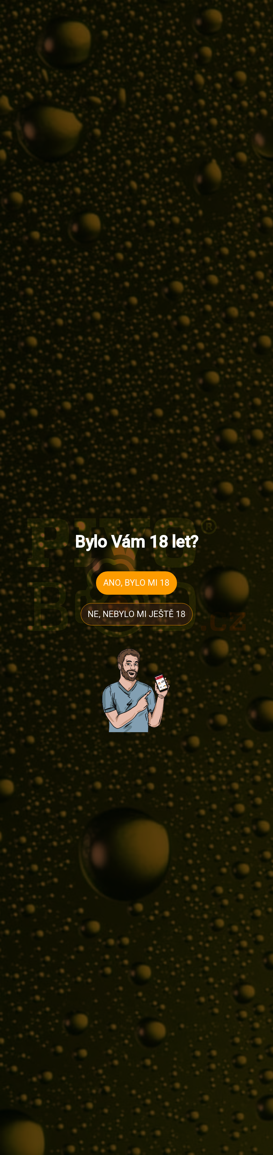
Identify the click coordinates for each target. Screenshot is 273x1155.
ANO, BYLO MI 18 (136, 583)
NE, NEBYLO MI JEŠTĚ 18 (137, 614)
